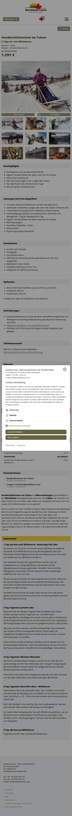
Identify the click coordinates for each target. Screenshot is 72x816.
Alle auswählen (13, 437)
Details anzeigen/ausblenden (20, 426)
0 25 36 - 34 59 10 (19, 375)
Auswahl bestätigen (14, 432)
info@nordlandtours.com (20, 378)
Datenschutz (10, 445)
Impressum (21, 445)
